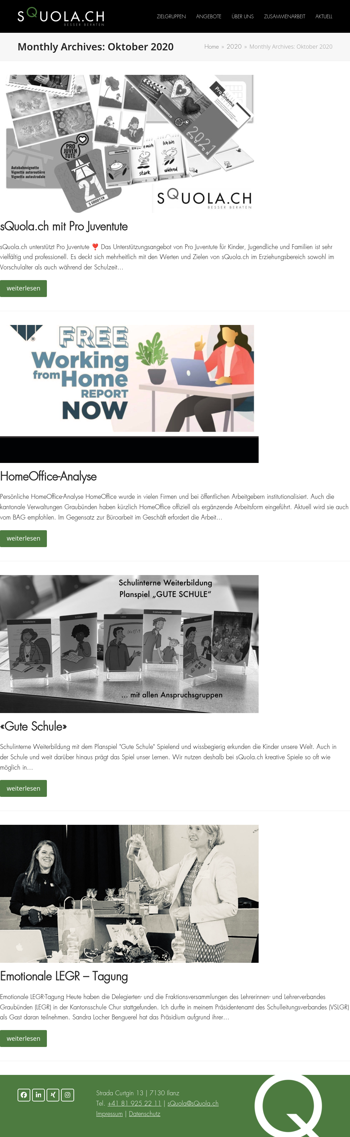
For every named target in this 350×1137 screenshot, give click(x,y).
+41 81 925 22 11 (134, 1104)
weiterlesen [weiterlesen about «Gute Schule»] (23, 788)
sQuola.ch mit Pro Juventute (64, 227)
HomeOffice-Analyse (48, 477)
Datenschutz (144, 1114)
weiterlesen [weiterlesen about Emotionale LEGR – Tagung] (23, 1038)
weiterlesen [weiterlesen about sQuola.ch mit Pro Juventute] (23, 288)
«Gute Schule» (33, 727)
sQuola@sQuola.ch (193, 1104)
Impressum (109, 1114)
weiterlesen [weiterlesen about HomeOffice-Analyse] (23, 538)
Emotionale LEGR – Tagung (64, 977)
